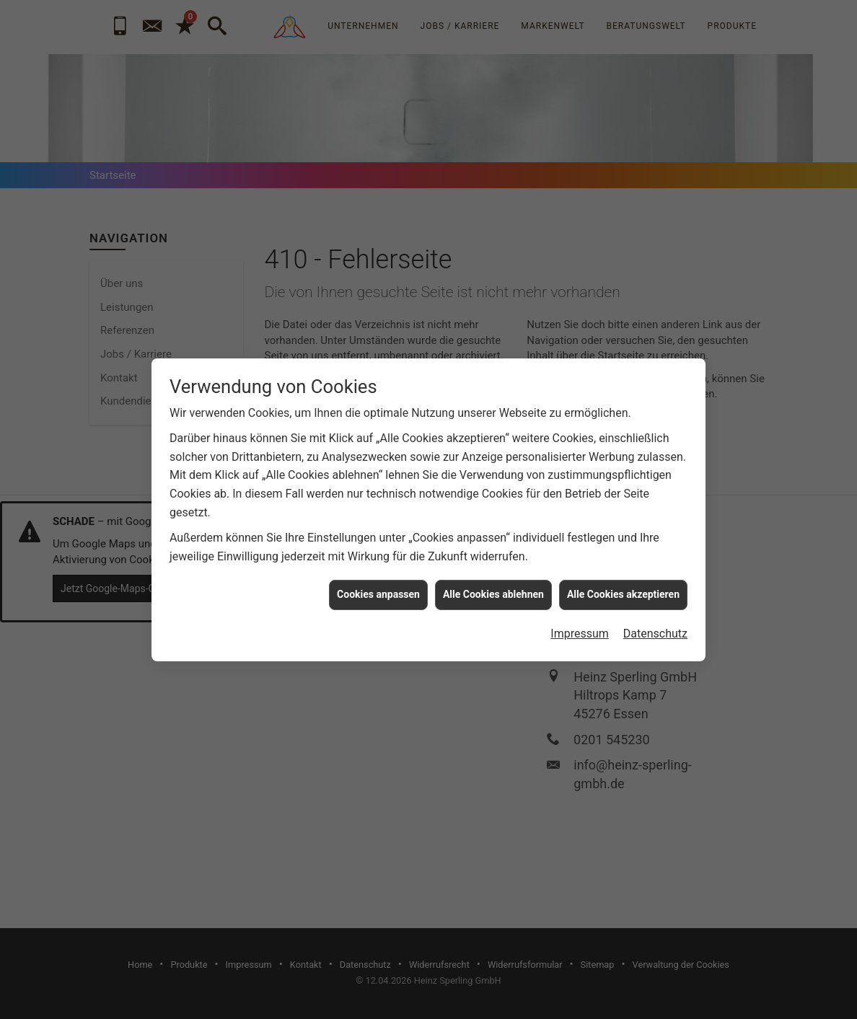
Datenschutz (655, 594)
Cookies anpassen (378, 555)
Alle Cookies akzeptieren (623, 555)
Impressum (579, 594)
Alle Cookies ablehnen (493, 555)
